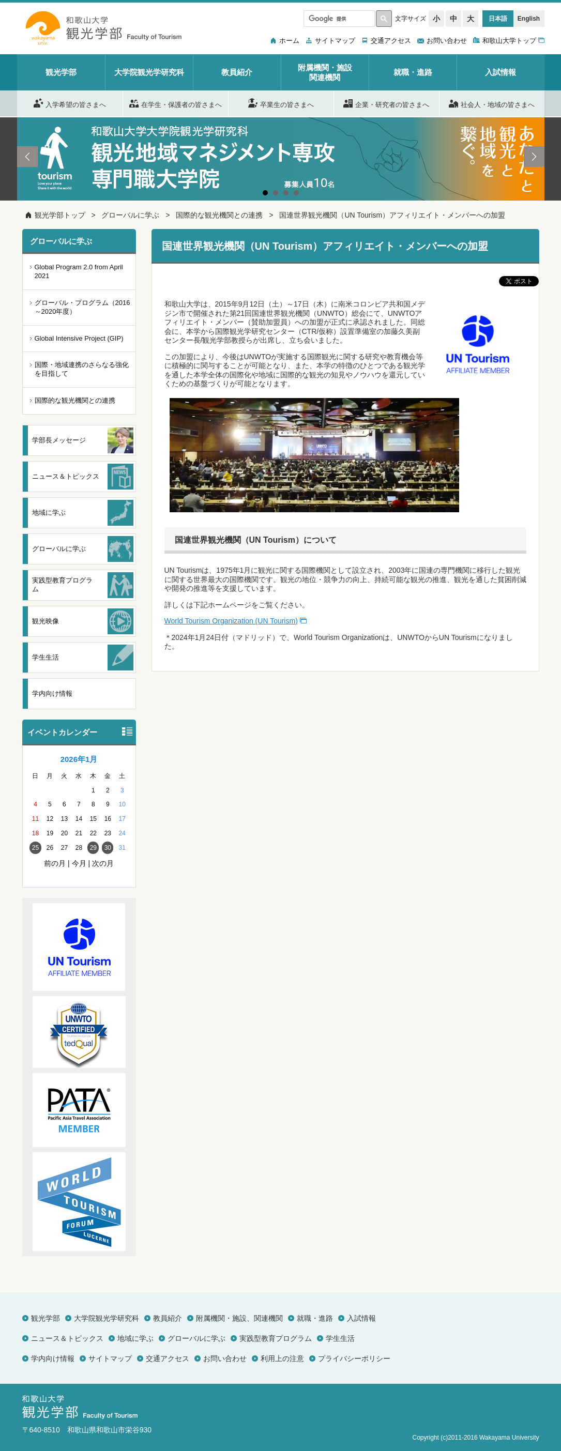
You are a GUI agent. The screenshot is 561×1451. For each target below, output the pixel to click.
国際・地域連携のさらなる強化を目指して (82, 369)
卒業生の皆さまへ (281, 103)
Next (534, 156)
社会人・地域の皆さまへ (492, 103)
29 (93, 847)
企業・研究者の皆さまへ (386, 103)
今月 (79, 863)
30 (107, 847)
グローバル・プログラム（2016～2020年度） (82, 307)
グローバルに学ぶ (130, 215)
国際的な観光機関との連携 (219, 215)
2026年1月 (79, 759)
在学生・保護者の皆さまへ (175, 103)
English (529, 18)
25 (35, 847)
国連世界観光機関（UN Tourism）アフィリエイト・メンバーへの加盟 (392, 215)
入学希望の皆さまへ (70, 103)
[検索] (338, 18)
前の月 (55, 863)
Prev (27, 156)
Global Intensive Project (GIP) (79, 338)
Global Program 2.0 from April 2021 (79, 271)
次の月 (103, 863)
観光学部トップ (60, 215)
